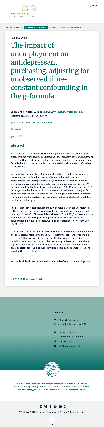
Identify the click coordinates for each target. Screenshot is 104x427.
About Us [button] (18, 27)
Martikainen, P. (75, 111)
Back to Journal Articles (28, 279)
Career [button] (63, 27)
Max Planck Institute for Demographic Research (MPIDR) (48, 383)
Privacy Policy (66, 412)
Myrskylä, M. (59, 111)
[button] (90, 5)
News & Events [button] (74, 27)
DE (97, 6)
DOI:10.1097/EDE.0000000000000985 (32, 122)
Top (52, 424)
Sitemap (81, 412)
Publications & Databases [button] (36, 27)
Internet (17, 129)
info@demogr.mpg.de (69, 346)
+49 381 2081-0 (65, 341)
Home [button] (9, 27)
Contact (42, 412)
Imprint (53, 412)
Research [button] (53, 27)
